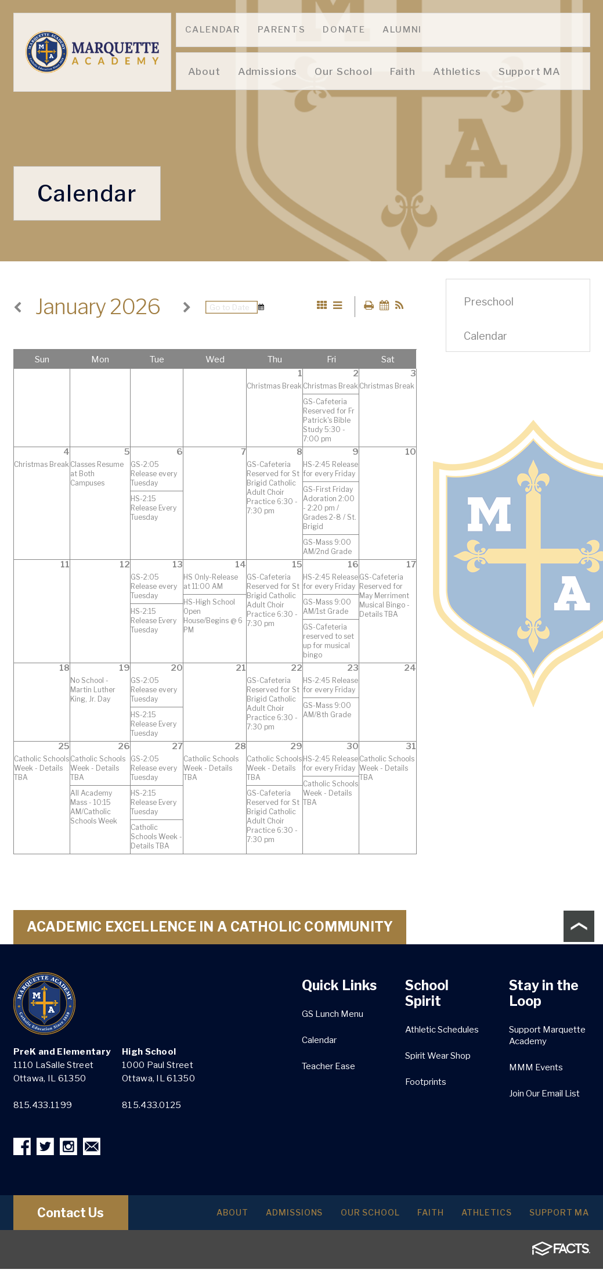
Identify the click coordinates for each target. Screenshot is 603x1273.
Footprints (425, 1083)
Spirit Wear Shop (438, 1057)
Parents (282, 29)
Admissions (269, 1216)
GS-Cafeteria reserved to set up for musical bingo (328, 642)
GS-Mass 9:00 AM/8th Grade (327, 711)
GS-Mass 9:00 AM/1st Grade (327, 608)
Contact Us (81, 1217)
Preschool (489, 302)
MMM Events (536, 1068)
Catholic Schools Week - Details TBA (41, 769)
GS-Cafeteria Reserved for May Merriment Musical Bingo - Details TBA (384, 597)
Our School (351, 1216)
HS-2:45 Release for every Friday (330, 470)
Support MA (556, 1216)
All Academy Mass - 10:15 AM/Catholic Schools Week (93, 808)
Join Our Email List (544, 1094)
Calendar (212, 29)
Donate (344, 29)
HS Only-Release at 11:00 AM (210, 583)
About (201, 1216)
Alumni (402, 29)
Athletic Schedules (442, 1031)
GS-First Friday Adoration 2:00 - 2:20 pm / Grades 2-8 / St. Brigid (329, 509)
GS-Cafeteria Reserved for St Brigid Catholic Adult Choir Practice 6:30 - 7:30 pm (273, 488)
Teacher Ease (328, 1067)
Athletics (478, 1216)
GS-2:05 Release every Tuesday (154, 474)
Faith (417, 1216)
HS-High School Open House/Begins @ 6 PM (213, 617)
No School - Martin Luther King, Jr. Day (92, 690)
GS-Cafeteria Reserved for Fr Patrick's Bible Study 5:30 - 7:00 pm (329, 421)
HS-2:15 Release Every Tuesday (153, 509)
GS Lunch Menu (332, 1015)
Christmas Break (274, 387)
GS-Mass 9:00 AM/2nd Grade (327, 548)
